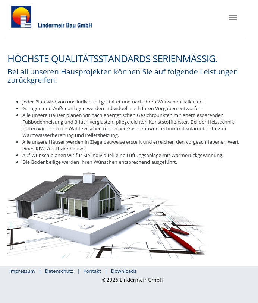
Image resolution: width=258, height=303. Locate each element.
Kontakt (92, 271)
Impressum (22, 271)
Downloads (123, 271)
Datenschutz (59, 271)
